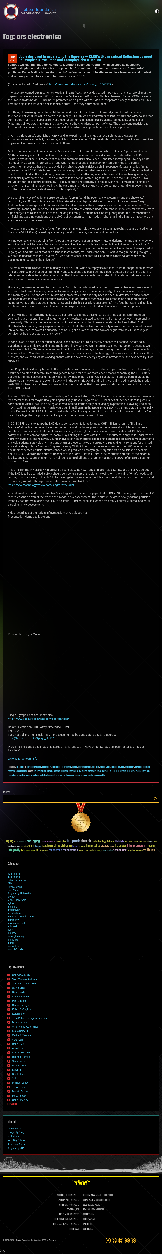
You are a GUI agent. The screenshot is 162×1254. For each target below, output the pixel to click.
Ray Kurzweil (14, 886)
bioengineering (15, 936)
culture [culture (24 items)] (151, 842)
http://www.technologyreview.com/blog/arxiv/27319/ (41, 485)
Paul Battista (19, 1000)
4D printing (13, 876)
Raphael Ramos (21, 1056)
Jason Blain (18, 1087)
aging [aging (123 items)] (9, 841)
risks (85, 775)
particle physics (117, 767)
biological (12, 939)
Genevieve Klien (21, 975)
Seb (14, 1078)
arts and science (53, 771)
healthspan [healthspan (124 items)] (64, 846)
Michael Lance (20, 1082)
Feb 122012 (12, 58)
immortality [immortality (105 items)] (93, 846)
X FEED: (62, 1205)
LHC (113, 771)
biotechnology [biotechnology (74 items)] (99, 841)
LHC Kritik (20, 767)
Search (155, 799)
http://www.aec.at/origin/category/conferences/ (38, 718)
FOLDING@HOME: (61, 1219)
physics (138, 767)
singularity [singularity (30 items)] (92, 851)
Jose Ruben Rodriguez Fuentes (29, 1018)
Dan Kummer (19, 1022)
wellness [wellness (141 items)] (149, 850)
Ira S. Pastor (19, 1095)
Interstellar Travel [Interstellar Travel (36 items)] (107, 846)
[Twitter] (114, 1240)
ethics (74, 767)
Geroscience (14, 1128)
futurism (95, 767)
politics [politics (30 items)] (36, 851)
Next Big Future (16, 1140)
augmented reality (17, 923)
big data (12, 932)
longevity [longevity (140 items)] (14, 850)
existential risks (84, 767)
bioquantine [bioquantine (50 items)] (61, 841)
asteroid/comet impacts (20, 916)
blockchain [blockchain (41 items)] (119, 841)
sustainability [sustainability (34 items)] (108, 851)
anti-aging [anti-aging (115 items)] (33, 841)
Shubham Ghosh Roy (24, 983)
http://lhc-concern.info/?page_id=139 (31, 738)
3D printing (13, 873)
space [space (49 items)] (99, 850)
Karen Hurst (18, 1013)
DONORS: (70, 1210)
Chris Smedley (20, 1100)
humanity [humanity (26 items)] (75, 846)
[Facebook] (108, 1240)
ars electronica (40, 771)
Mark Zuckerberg (16, 899)
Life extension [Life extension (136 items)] (136, 846)
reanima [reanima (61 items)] (44, 850)
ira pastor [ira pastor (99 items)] (120, 846)
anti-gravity (13, 909)
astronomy (13, 919)
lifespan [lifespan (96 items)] (150, 846)
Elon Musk (13, 890)
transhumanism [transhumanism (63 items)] (135, 850)
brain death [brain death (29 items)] (128, 842)
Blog (81, 25)
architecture (14, 913)
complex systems (34, 767)
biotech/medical (16, 949)
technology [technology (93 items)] (120, 850)
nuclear (22, 775)
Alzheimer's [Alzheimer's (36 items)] (21, 842)
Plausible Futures (17, 1144)
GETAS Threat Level (81, 1183)
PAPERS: (86, 1224)
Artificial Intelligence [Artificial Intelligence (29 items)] (48, 842)
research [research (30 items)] (81, 851)
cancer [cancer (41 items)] (135, 841)
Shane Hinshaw (21, 1052)
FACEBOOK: (60, 1195)
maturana (146, 771)
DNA (9, 883)
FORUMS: (73, 1229)
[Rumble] (133, 1240)
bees (10, 929)
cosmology (46, 767)
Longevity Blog (15, 1132)
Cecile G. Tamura (21, 1035)
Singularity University (19, 893)
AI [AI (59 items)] (15, 841)
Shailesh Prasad (21, 996)
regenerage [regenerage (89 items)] (55, 850)
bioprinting (13, 946)
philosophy (129, 767)
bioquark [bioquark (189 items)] (73, 841)
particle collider (32, 775)
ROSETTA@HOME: (60, 1224)
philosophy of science (73, 775)
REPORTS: (87, 1214)
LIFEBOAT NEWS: (90, 1195)
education (56, 767)
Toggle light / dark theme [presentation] (157, 11)
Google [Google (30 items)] (44, 846)
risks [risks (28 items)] (86, 850)
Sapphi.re (52, 1240)
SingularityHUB (15, 1148)
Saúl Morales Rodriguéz (25, 979)
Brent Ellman (19, 1074)
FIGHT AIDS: (64, 1214)
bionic (10, 942)
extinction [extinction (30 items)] (24, 846)
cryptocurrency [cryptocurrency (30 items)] (144, 842)
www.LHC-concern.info (22, 758)
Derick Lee (18, 1044)
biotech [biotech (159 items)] (86, 841)
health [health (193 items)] (52, 845)
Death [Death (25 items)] (155, 842)
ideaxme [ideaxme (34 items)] (82, 846)
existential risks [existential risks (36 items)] (14, 846)
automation (13, 926)
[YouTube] (127, 1240)
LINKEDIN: (61, 1200)
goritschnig (106, 771)
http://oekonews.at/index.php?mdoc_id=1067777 (80, 84)
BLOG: (85, 1205)
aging (10, 903)
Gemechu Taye (20, 1005)
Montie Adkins (20, 1091)
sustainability (21, 771)
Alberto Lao (18, 1048)
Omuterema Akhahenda (25, 1026)
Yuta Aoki (17, 1039)
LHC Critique (121, 771)
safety (90, 775)
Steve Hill (17, 1069)
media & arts (105, 767)
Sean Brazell (19, 1061)
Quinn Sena (18, 987)
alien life (12, 906)
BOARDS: (86, 1210)
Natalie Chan (19, 1065)
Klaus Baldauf (20, 1031)
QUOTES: (86, 1229)
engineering (66, 767)
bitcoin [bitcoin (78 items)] (110, 841)
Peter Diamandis (16, 880)
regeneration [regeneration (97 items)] (70, 850)
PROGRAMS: (88, 1219)
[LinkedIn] (120, 1240)
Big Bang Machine (68, 771)
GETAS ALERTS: (89, 1200)
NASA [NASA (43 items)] (23, 850)
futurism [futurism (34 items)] (38, 846)
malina (138, 771)
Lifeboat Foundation (22, 1240)
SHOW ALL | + (12, 1104)
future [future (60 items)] (31, 846)
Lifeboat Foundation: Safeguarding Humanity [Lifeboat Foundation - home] (73, 11)
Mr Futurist (13, 1136)
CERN (79, 771)
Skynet (11, 896)
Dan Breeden (19, 992)
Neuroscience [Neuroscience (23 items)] (30, 851)
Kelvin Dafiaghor (21, 1009)
